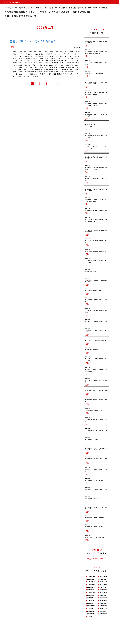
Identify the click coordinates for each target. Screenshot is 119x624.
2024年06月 (103, 587)
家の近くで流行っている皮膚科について (20, 16)
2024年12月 (103, 582)
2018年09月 (91, 611)
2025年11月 (91, 582)
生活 (98, 558)
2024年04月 (103, 590)
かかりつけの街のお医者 (97, 7)
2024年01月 (91, 595)
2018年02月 (103, 614)
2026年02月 (103, 576)
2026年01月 (91, 579)
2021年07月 (91, 603)
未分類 (92, 558)
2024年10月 (91, 584)
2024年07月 (91, 587)
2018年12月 (103, 606)
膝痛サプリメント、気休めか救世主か (33, 41)
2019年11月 (103, 603)
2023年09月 (91, 600)
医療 (88, 558)
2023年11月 (91, 598)
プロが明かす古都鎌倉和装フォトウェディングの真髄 (25, 12)
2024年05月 (91, 590)
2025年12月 (103, 579)
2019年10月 (91, 606)
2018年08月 (103, 611)
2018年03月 (91, 614)
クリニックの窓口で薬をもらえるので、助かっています (26, 7)
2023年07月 (103, 600)
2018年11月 (91, 608)
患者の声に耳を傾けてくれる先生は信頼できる (68, 7)
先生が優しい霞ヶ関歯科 (82, 12)
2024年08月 (103, 584)
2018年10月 (103, 608)
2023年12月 (103, 595)
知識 (102, 558)
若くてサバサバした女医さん (59, 12)
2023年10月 (103, 598)
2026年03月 (91, 576)
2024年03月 (91, 592)
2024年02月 (103, 592)
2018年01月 (91, 616)
